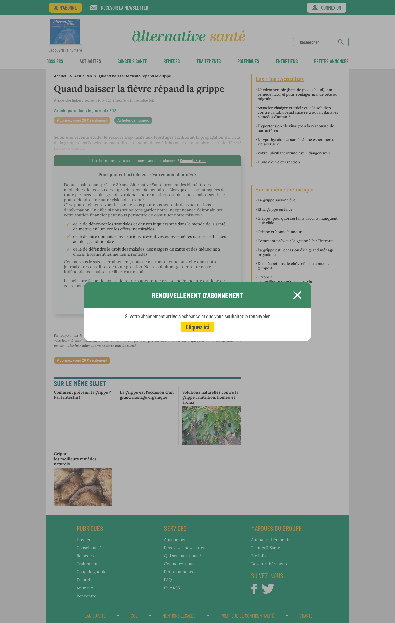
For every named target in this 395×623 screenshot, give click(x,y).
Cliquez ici (197, 327)
